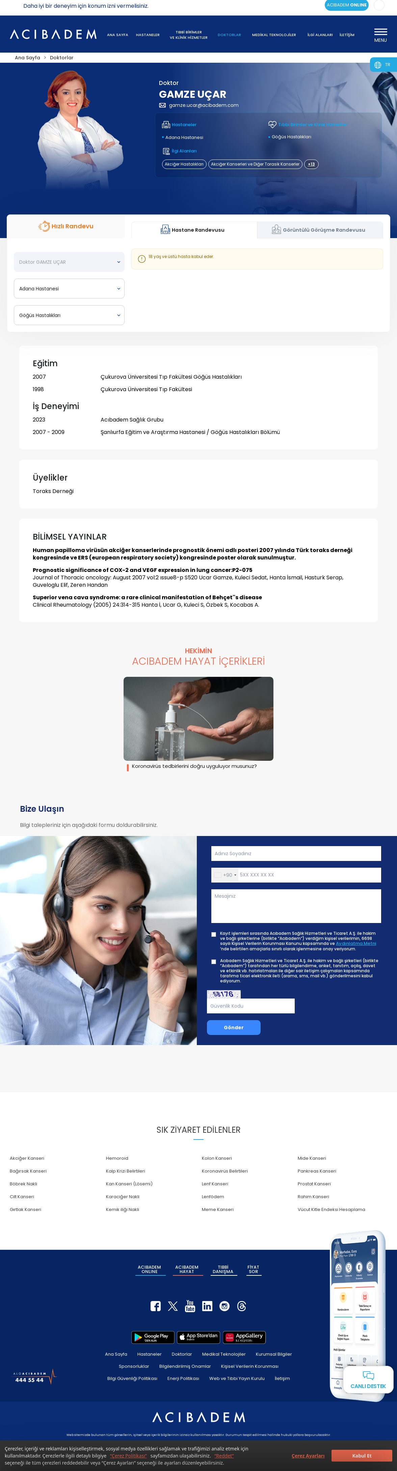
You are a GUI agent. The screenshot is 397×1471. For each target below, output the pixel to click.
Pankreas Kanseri (317, 1171)
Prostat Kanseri (314, 1184)
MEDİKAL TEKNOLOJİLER (274, 34)
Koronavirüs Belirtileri (225, 1171)
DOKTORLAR (229, 34)
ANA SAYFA (117, 34)
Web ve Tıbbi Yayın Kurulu (237, 1378)
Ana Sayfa (116, 1354)
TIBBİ (223, 1269)
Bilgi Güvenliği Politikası (132, 1378)
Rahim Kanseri (313, 1196)
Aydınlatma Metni (356, 943)
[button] (225, 875)
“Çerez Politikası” (128, 1455)
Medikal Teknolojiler (224, 1354)
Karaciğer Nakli (122, 1196)
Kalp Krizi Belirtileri (125, 1171)
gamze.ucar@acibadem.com (199, 105)
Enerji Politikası (183, 1378)
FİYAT (253, 1269)
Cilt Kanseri (22, 1196)
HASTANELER (148, 34)
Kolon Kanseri (217, 1158)
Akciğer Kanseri (27, 1158)
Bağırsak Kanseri (28, 1171)
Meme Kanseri (218, 1209)
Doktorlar (182, 1354)
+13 (311, 164)
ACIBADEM (149, 1269)
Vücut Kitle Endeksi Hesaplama (331, 1209)
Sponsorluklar (134, 1366)
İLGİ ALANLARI (320, 34)
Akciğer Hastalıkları (184, 164)
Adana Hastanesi (184, 137)
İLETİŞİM (347, 34)
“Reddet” (224, 1455)
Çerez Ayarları (308, 1455)
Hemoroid (117, 1158)
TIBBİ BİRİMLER (189, 34)
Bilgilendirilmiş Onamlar (185, 1366)
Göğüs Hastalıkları (291, 137)
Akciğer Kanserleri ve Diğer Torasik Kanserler (255, 164)
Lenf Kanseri (215, 1184)
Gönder (234, 1027)
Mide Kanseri (312, 1158)
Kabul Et (361, 1455)
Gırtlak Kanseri (25, 1209)
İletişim (282, 1378)
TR (387, 64)
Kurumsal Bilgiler (274, 1354)
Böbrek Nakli (23, 1184)
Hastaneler (149, 1354)
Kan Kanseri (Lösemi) (129, 1184)
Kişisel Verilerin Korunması (250, 1366)
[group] (198, 724)
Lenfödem (213, 1196)
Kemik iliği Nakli (122, 1209)
